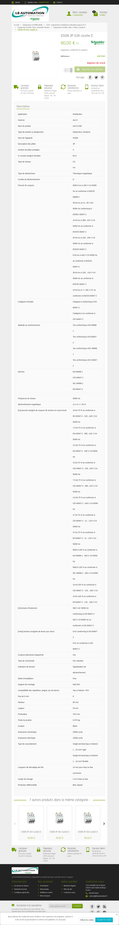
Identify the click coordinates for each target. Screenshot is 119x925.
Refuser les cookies (87, 920)
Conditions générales (21, 892)
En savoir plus (61, 919)
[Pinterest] (102, 77)
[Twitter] (98, 906)
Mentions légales (70, 885)
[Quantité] (67, 70)
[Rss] (104, 906)
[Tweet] (96, 77)
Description (23, 106)
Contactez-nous (69, 892)
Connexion (78, 14)
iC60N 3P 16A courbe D (59, 832)
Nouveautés (44, 889)
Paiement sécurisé (20, 889)
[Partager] (90, 77)
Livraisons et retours (21, 885)
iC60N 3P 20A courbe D (88, 832)
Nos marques (45, 895)
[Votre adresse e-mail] (60, 906)
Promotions (44, 885)
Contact (57, 2)
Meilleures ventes (46, 892)
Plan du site (68, 889)
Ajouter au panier (90, 69)
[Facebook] (92, 906)
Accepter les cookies (104, 920)
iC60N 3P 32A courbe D (31, 832)
